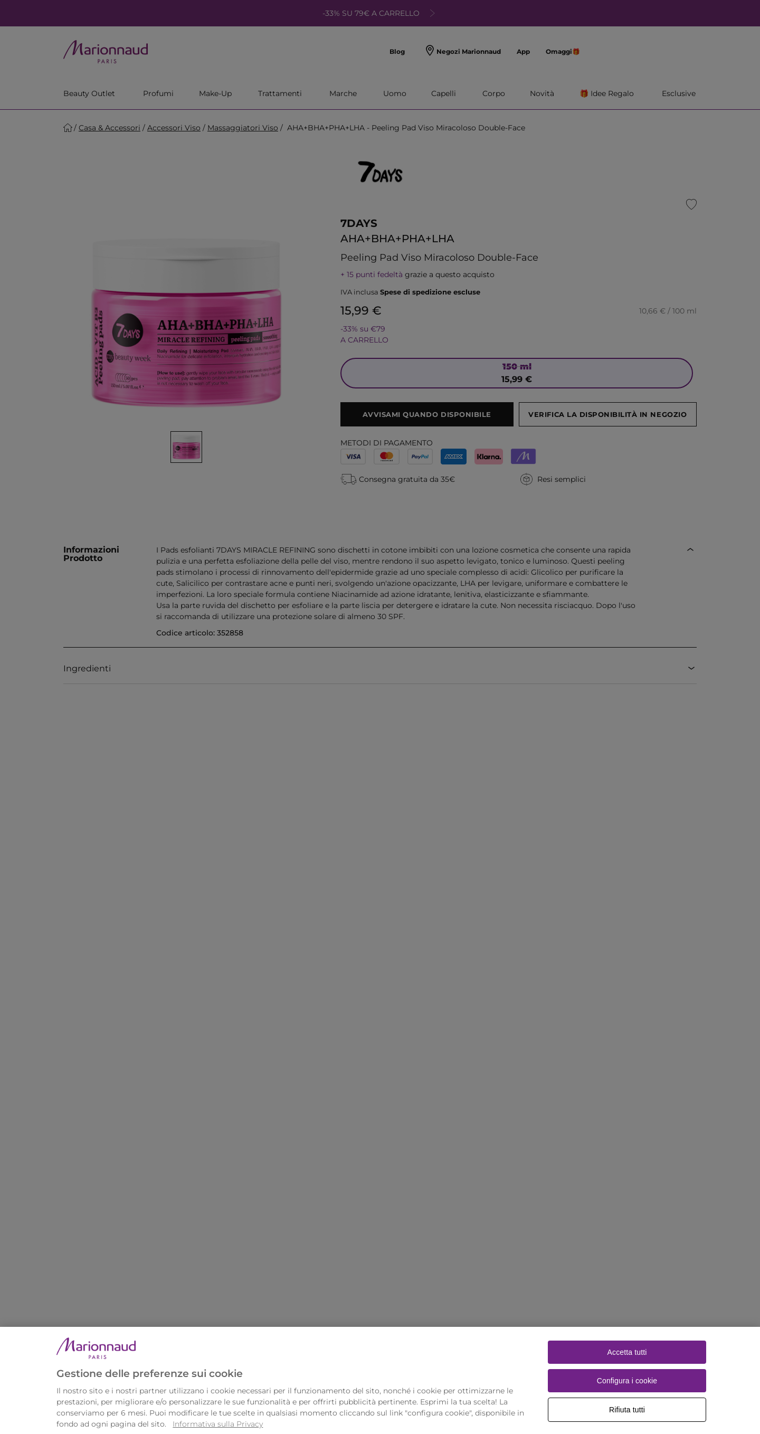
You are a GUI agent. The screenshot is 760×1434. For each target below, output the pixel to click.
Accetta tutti (627, 1369)
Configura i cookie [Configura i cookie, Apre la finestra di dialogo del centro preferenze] (627, 1397)
